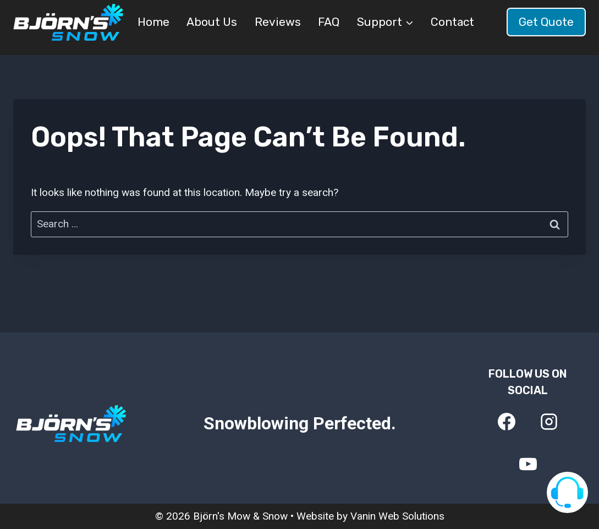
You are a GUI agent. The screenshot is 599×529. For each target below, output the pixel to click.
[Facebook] (506, 421)
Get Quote (546, 22)
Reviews (278, 22)
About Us (211, 22)
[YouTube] (528, 464)
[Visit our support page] (567, 492)
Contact (452, 22)
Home (153, 22)
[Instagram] (549, 421)
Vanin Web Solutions (397, 516)
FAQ (328, 22)
